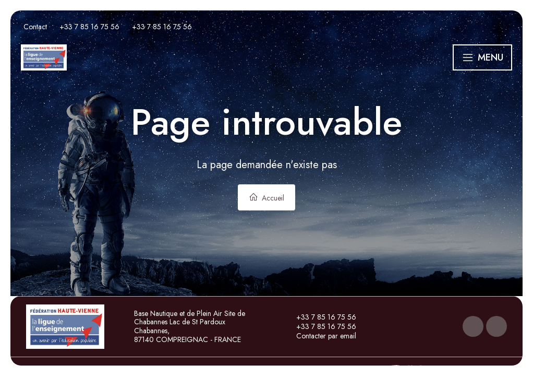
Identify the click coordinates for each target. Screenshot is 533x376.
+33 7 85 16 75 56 (320, 317)
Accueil (266, 197)
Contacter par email (320, 335)
